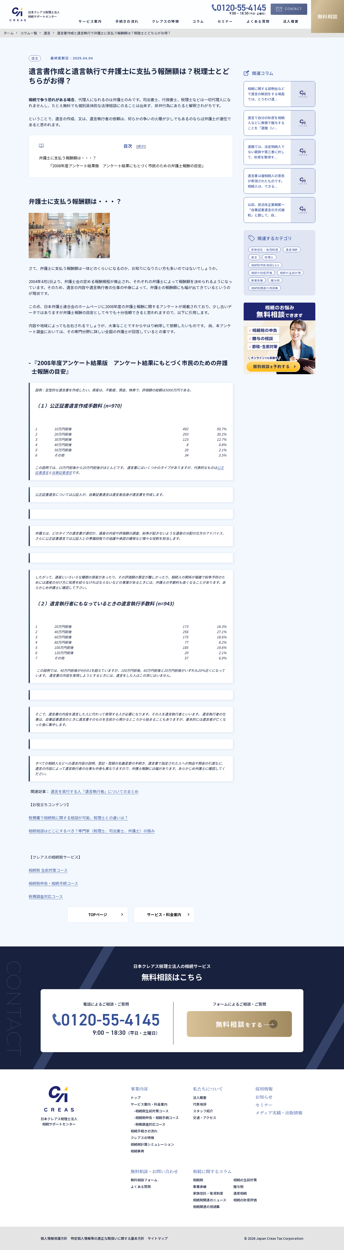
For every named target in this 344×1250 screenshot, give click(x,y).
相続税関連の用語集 (264, 288)
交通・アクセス (204, 1117)
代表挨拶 (199, 1104)
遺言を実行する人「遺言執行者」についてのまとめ (95, 791)
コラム (198, 21)
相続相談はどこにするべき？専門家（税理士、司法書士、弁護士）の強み (92, 831)
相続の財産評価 (261, 273)
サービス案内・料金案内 (149, 1104)
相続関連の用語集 (206, 1206)
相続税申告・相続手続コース (157, 1117)
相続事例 (137, 1151)
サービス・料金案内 (164, 914)
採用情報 (264, 1089)
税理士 (269, 257)
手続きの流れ (127, 21)
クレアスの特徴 (165, 21)
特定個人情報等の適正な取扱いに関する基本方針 (107, 1238)
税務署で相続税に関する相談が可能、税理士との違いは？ (78, 817)
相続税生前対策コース (152, 1110)
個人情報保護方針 (54, 1238)
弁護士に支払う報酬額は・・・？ (67, 158)
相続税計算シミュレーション (152, 1144)
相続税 (198, 1179)
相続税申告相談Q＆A (265, 265)
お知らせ (263, 1097)
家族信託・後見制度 (264, 249)
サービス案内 (90, 21)
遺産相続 (292, 249)
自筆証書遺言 (62, 472)
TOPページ (97, 914)
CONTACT (293, 9)
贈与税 (275, 280)
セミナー (225, 21)
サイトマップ (158, 1238)
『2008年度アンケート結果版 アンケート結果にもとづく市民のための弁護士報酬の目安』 (126, 165)
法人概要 (291, 21)
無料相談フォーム (144, 1179)
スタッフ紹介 (203, 1110)
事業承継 (257, 280)
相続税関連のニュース (209, 1199)
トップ (136, 1097)
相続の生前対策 (290, 273)
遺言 (34, 58)
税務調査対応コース (150, 1124)
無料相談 (327, 16)
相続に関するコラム (212, 1171)
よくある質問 (258, 21)
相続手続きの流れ (144, 1131)
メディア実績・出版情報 (278, 1112)
